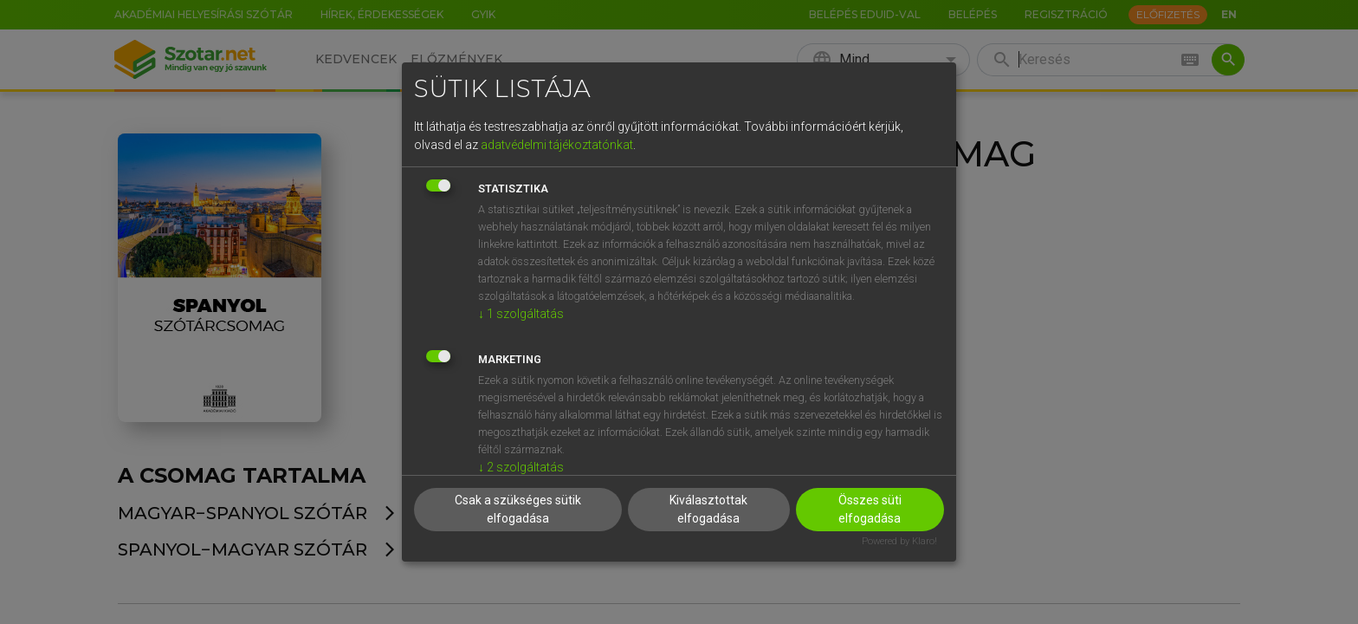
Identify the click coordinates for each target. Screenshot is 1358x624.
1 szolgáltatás (521, 314)
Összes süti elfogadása (870, 509)
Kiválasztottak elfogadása (708, 509)
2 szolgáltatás (521, 467)
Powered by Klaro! (899, 541)
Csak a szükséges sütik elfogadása (518, 509)
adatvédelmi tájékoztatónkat (557, 145)
